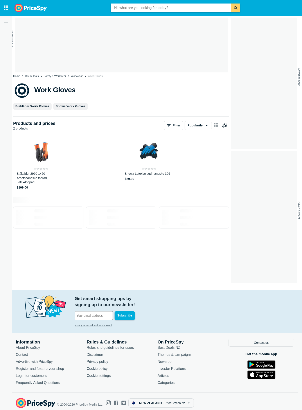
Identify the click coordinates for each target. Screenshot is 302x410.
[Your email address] (104, 309)
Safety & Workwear (55, 76)
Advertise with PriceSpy (34, 358)
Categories (166, 379)
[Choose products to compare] (224, 125)
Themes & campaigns (175, 351)
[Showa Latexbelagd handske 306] (149, 163)
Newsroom (166, 358)
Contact (22, 351)
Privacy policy (97, 358)
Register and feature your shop (40, 365)
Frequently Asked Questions (38, 379)
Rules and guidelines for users (110, 344)
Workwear (77, 76)
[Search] (235, 8)
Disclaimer (95, 351)
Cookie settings (99, 372)
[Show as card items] (216, 125)
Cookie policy (97, 365)
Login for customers (31, 372)
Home (16, 76)
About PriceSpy (28, 344)
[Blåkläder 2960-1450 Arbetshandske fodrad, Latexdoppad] (41, 163)
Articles (163, 372)
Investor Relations (172, 365)
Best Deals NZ (169, 344)
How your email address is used (93, 319)
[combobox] (171, 8)
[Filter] (6, 23)
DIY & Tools (32, 76)
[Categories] (6, 8)
